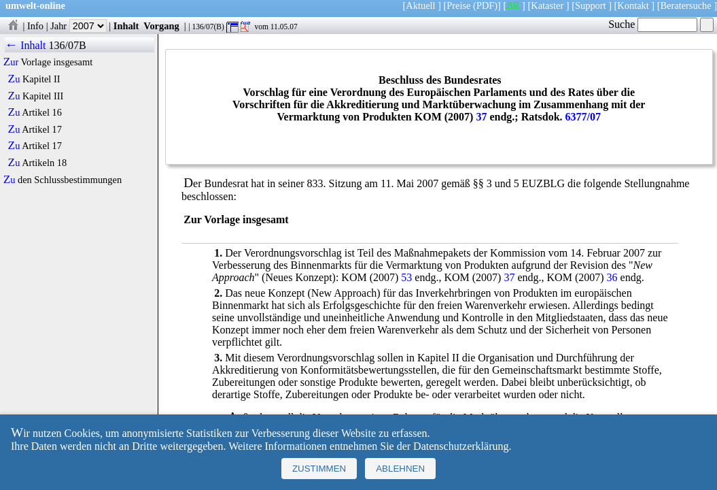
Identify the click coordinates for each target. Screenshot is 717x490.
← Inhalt (25, 45)
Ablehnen (400, 468)
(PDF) (485, 5)
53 (406, 277)
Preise (458, 5)
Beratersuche (686, 5)
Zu (14, 79)
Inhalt (126, 25)
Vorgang (161, 25)
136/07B (67, 45)
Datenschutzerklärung (460, 446)
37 (481, 116)
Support (590, 5)
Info (35, 25)
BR (512, 5)
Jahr (78, 25)
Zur (11, 61)
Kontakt (632, 5)
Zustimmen (319, 468)
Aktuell (420, 5)
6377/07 (583, 116)
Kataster (547, 5)
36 (612, 277)
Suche (652, 24)
